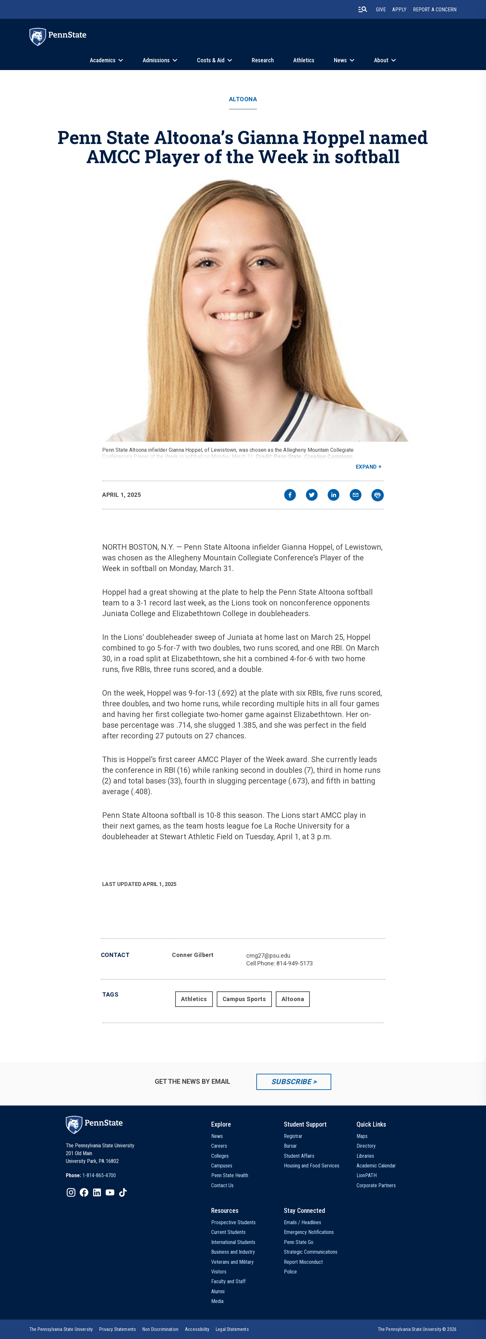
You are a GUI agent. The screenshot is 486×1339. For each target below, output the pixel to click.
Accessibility (197, 1329)
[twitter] (312, 495)
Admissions (156, 60)
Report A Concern (434, 9)
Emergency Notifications (309, 1232)
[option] (91, 1175)
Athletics (303, 60)
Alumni (218, 1291)
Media (217, 1301)
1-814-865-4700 (99, 1175)
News (340, 60)
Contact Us (222, 1185)
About (381, 60)
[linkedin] (333, 495)
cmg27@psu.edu (268, 955)
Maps (362, 1136)
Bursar (290, 1146)
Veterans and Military (232, 1262)
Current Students (228, 1232)
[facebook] (290, 495)
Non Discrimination (160, 1329)
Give (381, 9)
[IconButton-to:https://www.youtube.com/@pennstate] (110, 1192)
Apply (399, 9)
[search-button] (363, 9)
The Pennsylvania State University (61, 1329)
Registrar (293, 1136)
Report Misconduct (303, 1262)
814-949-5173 (294, 963)
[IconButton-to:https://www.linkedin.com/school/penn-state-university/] (97, 1192)
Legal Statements (232, 1329)
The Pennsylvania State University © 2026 (417, 1329)
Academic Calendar (376, 1166)
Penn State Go (298, 1242)
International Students (233, 1242)
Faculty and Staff (228, 1281)
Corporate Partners (376, 1185)
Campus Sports (244, 999)
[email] (355, 495)
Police (290, 1272)
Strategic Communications (310, 1252)
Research (263, 60)
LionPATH (367, 1175)
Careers (219, 1146)
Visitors (218, 1272)
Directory (366, 1146)
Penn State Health (229, 1175)
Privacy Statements (117, 1329)
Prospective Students (233, 1222)
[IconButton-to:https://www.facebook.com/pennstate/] (84, 1192)
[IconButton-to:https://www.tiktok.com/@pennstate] (123, 1192)
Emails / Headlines (302, 1222)
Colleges (220, 1156)
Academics (102, 60)
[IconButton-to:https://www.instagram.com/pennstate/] (71, 1192)
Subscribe (291, 1082)
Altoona (243, 99)
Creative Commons (328, 456)
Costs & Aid (211, 60)
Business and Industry (233, 1252)
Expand (366, 467)
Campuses (221, 1166)
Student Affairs (299, 1156)
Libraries (365, 1156)
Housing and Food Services (311, 1166)
